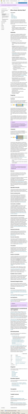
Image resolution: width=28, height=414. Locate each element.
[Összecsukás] (9, 7)
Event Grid (13, 371)
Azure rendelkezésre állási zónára (20, 181)
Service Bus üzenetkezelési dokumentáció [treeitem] (4, 11)
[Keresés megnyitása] (23, 1)
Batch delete (22, 286)
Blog (10, 412)
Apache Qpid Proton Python (19, 359)
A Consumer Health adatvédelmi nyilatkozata (6, 413)
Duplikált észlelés (24, 279)
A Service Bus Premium (14, 319)
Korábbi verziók (7, 412)
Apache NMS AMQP (22, 363)
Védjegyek (18, 413)
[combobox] (5, 9)
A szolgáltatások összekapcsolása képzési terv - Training (17, 398)
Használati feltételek (14, 413)
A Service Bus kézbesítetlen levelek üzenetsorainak (20, 226)
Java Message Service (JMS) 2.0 (15, 320)
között (23, 58)
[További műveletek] (26, 8)
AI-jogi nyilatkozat (3, 412)
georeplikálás (12, 300)
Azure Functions (14, 373)
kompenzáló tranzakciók (24, 75)
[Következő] (21, 1)
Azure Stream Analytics (15, 376)
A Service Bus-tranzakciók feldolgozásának (21, 251)
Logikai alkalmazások (14, 372)
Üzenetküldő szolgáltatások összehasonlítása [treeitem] (5, 20)
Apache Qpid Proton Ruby (18, 360)
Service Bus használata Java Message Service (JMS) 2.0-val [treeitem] (5, 17)
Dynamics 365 (14, 375)
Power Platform (14, 374)
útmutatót (12, 329)
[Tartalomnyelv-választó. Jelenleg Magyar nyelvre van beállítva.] (2, 410)
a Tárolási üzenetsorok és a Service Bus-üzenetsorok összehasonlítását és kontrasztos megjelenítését (18, 125)
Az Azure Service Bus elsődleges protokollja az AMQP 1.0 (18, 345)
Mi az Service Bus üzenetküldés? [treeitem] (4, 14)
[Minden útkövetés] (11, 8)
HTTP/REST (18, 295)
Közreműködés (14, 412)
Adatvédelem (17, 412)
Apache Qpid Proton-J (18, 356)
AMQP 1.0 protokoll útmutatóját (23, 349)
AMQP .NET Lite (17, 363)
